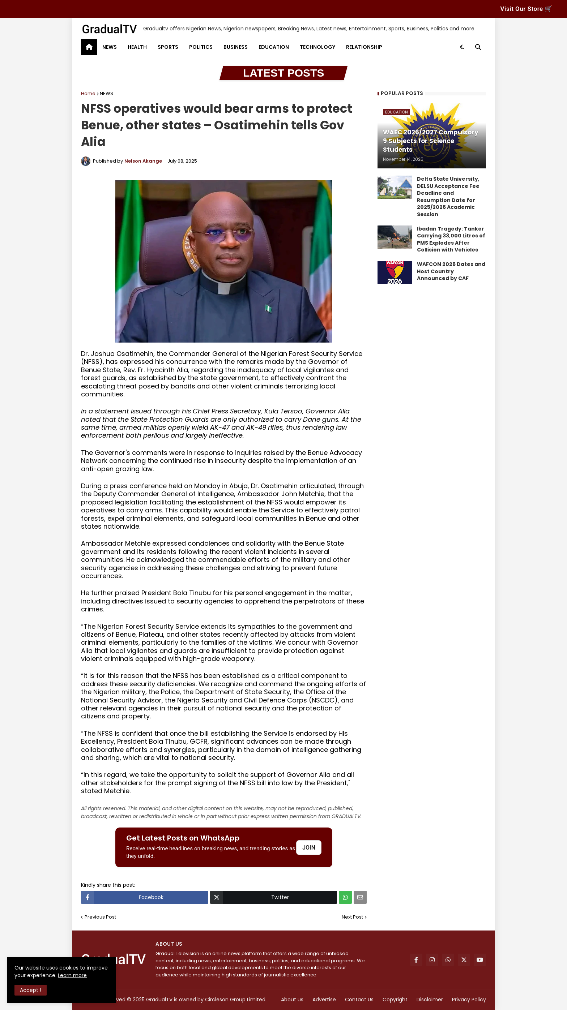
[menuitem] (89, 47)
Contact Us (359, 999)
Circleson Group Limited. (236, 999)
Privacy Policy (469, 999)
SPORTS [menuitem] (168, 47)
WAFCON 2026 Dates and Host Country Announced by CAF (451, 271)
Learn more (72, 975)
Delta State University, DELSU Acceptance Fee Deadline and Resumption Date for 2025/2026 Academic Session (448, 197)
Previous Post (100, 917)
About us (292, 999)
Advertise (324, 999)
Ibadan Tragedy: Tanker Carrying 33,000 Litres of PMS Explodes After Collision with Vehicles (451, 239)
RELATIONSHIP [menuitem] (364, 47)
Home (88, 93)
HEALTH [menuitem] (137, 47)
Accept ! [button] (30, 990)
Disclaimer (430, 999)
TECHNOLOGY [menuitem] (317, 47)
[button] (462, 47)
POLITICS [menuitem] (201, 47)
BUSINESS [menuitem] (235, 47)
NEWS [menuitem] (109, 47)
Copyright (395, 999)
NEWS (106, 93)
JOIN (308, 847)
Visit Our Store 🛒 (526, 8)
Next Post (352, 917)
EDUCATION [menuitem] (274, 47)
